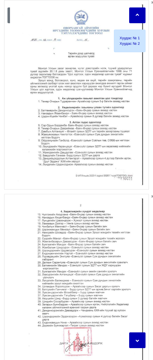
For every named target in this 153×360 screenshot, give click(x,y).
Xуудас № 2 (130, 43)
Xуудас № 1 (130, 38)
